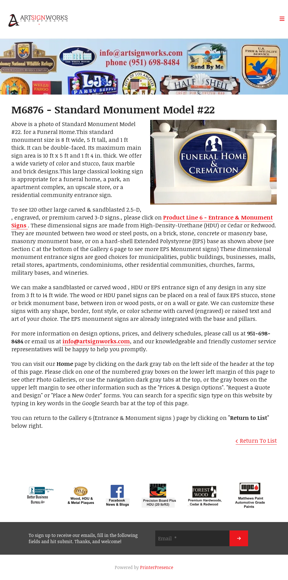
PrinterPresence (156, 567)
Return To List (258, 440)
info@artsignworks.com (96, 341)
